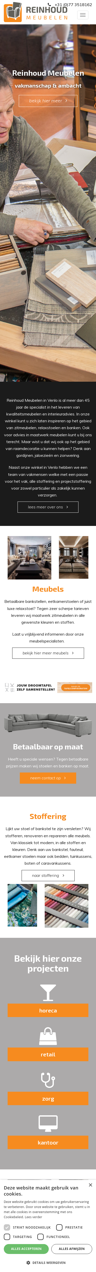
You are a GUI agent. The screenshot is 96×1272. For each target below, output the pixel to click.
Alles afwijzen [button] (72, 1249)
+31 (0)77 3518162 (73, 4)
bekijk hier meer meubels (46, 652)
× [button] (90, 1185)
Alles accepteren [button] (26, 1249)
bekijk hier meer (45, 101)
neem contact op (45, 777)
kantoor (48, 1142)
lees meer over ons (45, 506)
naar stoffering (45, 875)
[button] (48, 1262)
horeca (48, 1010)
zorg (48, 1098)
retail (48, 1054)
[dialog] (48, 1226)
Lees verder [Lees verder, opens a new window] (33, 1217)
